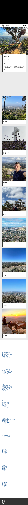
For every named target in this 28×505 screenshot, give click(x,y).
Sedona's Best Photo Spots (5, 418)
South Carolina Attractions (5, 484)
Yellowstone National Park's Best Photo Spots (7, 434)
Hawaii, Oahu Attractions (4, 453)
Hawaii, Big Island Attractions (5, 450)
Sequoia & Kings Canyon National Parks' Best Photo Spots (8, 419)
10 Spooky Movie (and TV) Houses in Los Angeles (7, 342)
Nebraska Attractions (4, 470)
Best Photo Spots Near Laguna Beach (6, 351)
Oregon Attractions (4, 481)
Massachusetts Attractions (5, 464)
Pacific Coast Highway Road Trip (5, 403)
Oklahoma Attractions (4, 480)
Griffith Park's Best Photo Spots (5, 373)
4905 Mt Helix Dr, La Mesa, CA (7, 58)
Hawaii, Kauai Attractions (4, 451)
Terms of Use (3, 502)
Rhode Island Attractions (4, 483)
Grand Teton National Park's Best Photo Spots (7, 371)
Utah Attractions (3, 488)
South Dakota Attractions (4, 485)
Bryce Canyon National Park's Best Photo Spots (7, 354)
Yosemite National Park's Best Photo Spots (6, 435)
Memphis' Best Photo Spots (5, 391)
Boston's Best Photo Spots (5, 353)
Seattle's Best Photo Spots (5, 417)
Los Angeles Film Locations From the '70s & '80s (7, 384)
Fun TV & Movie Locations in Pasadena (6, 369)
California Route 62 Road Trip (5, 355)
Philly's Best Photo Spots (4, 404)
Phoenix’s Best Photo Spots (5, 405)
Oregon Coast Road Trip (4, 401)
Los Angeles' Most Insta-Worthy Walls (6, 385)
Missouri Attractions (4, 468)
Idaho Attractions (4, 454)
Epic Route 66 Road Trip (4, 368)
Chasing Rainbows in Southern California (6, 357)
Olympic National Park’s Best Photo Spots (6, 400)
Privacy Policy (3, 501)
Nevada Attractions (4, 471)
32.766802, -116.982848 (6, 60)
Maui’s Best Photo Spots (4, 390)
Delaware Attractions (4, 447)
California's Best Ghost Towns (5, 356)
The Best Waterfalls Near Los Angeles (6, 424)
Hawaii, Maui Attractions (4, 452)
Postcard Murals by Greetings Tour (5, 407)
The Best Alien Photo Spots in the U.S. (6, 422)
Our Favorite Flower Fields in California (6, 402)
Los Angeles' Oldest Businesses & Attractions (7, 387)
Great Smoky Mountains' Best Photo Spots (6, 372)
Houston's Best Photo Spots (5, 375)
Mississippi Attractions (4, 467)
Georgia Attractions (4, 449)
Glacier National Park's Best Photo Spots (6, 370)
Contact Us (3, 503)
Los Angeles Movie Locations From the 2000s (7, 386)
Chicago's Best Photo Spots (5, 358)
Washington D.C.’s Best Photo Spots (6, 433)
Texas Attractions (4, 487)
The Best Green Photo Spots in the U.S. (6, 423)
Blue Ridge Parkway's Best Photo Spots (6, 352)
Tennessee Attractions (4, 486)
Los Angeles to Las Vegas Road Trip (6, 388)
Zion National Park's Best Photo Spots (6, 436)
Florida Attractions (4, 448)
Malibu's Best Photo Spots (5, 389)
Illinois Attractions (4, 455)
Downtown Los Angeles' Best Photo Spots (6, 367)
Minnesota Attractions (4, 466)
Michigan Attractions (4, 465)
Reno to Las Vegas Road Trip (5, 408)
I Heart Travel (3, 500)
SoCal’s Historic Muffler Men (5, 421)
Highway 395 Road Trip (4, 374)
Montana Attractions (4, 469)
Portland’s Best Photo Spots (5, 406)
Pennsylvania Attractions (4, 482)
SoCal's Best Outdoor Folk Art (5, 420)
